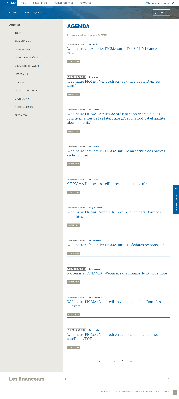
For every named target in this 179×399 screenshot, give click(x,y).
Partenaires (24, 107)
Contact (157, 393)
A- (168, 14)
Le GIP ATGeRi (103, 393)
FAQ (112, 393)
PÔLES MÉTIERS (40, 3)
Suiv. (133, 363)
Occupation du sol (27, 90)
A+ (162, 13)
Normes (21, 82)
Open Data (22, 98)
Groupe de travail (27, 66)
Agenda (14, 24)
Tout (18, 33)
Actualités (85, 3)
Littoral (21, 74)
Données (22, 49)
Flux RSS (165, 393)
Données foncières (28, 57)
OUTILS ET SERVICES (63, 3)
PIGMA (23, 3)
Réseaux (21, 115)
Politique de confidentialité (141, 393)
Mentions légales (123, 393)
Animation (23, 41)
